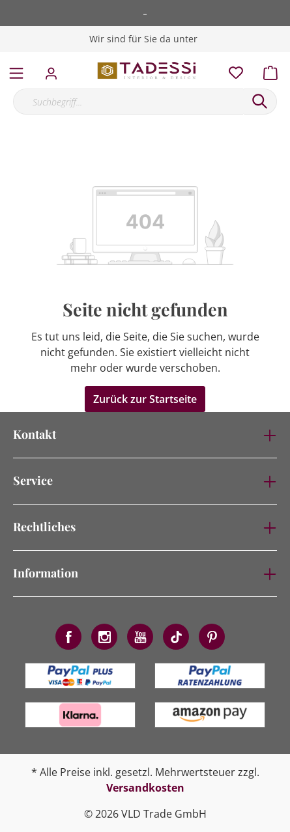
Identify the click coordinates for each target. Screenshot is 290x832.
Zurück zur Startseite (145, 399)
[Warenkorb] (274, 69)
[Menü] (16, 70)
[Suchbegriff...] (128, 102)
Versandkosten (145, 788)
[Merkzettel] (232, 69)
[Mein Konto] (55, 69)
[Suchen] (260, 102)
